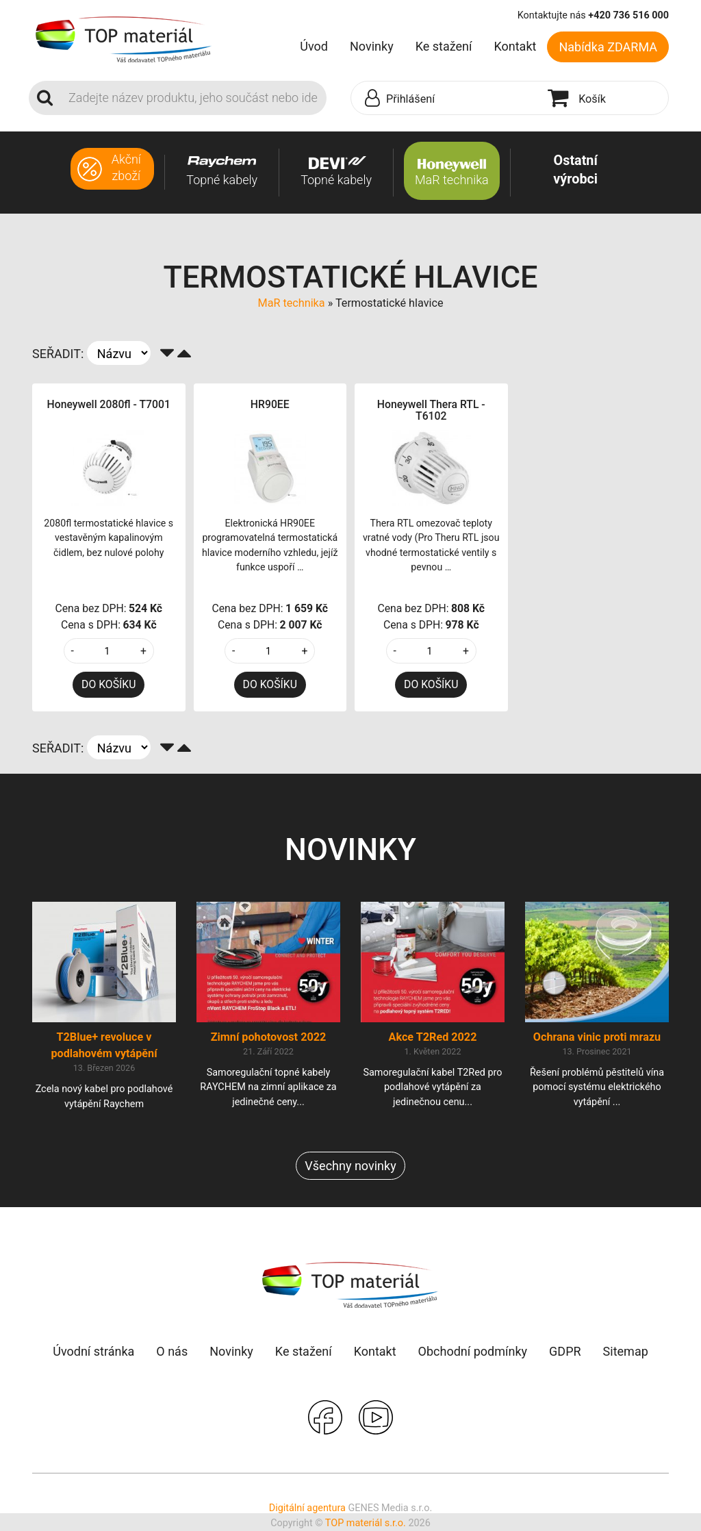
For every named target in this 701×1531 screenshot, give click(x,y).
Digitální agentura (307, 1508)
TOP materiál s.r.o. (365, 1523)
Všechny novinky (350, 1166)
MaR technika (291, 302)
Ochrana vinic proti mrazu (597, 1036)
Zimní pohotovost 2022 (269, 1036)
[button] (446, 98)
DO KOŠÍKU (108, 684)
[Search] (193, 98)
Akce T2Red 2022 (433, 1036)
